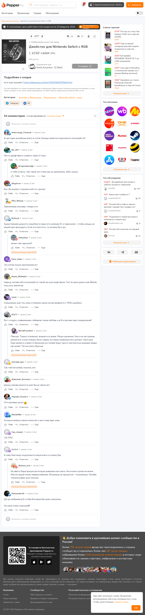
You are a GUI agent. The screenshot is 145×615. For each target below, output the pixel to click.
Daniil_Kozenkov (44, 67)
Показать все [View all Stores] (122, 169)
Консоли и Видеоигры (30, 97)
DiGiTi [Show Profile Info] (14, 314)
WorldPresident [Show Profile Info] (25, 330)
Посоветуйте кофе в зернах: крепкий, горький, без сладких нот (120, 205)
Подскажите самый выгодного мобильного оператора (121, 218)
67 (80, 36)
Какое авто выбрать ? (117, 194)
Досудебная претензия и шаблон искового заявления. (119, 183)
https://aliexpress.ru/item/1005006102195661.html (48, 82)
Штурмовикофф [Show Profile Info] (25, 166)
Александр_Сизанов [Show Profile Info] (21, 132)
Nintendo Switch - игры (70, 97)
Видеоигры (50, 97)
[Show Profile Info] (7, 132)
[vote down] (31, 36)
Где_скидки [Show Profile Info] (17, 432)
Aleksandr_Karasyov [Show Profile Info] (20, 379)
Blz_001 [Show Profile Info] (15, 150)
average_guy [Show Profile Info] (17, 362)
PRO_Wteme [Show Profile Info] (17, 201)
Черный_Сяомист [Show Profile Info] (19, 396)
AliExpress (34, 59)
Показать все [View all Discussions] (121, 242)
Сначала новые (56, 116)
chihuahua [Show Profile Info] (23, 237)
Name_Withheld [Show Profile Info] (18, 276)
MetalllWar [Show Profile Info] (16, 414)
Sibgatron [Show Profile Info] (16, 183)
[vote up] (42, 36)
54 (69, 36)
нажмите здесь (121, 602)
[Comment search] (95, 115)
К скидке (85, 66)
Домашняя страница (10, 21)
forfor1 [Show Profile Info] (14, 449)
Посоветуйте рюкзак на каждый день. (121, 230)
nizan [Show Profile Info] (14, 297)
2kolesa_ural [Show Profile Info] (24, 465)
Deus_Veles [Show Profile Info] (16, 259)
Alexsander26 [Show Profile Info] (17, 493)
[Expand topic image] (23, 69)
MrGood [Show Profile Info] (15, 218)
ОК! (136, 608)
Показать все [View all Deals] (121, 93)
